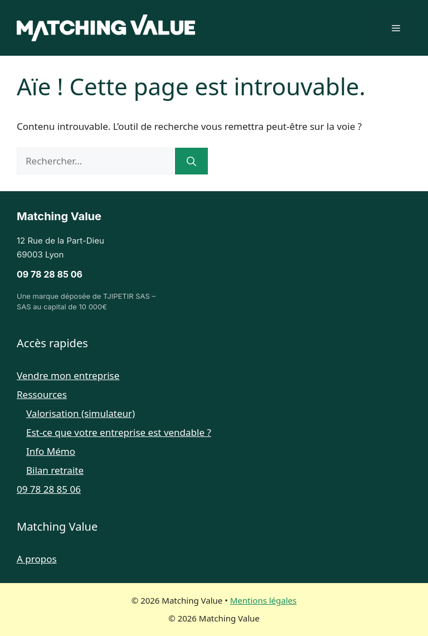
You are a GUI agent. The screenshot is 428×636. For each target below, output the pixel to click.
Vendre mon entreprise (68, 375)
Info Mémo (50, 451)
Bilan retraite (55, 470)
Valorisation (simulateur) (80, 413)
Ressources (42, 394)
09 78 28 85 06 (49, 274)
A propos (37, 558)
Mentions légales (263, 600)
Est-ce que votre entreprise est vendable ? (118, 432)
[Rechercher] (191, 161)
